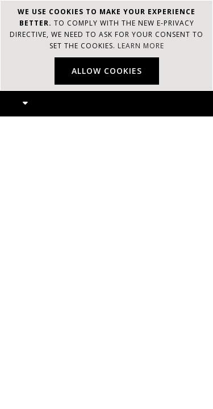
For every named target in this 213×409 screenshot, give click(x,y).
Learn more (141, 46)
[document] (106, 45)
